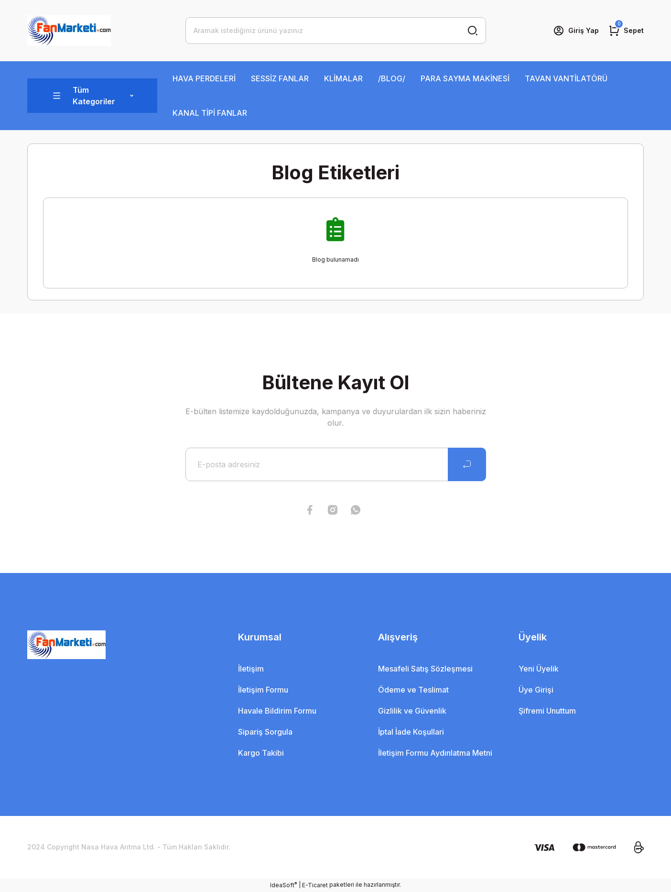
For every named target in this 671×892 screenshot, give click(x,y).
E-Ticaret (315, 885)
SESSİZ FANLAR (280, 78)
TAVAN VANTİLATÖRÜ (566, 78)
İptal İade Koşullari (411, 732)
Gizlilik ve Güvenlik (412, 711)
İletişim (251, 668)
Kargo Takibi (261, 753)
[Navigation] (92, 95)
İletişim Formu (263, 689)
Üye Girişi (536, 689)
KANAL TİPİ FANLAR (210, 113)
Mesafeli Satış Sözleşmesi (425, 668)
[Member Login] (576, 30)
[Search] (335, 30)
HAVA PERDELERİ (204, 78)
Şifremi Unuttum (547, 711)
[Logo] (69, 30)
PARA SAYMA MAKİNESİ (465, 78)
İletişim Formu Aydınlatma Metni (435, 753)
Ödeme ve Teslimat (413, 689)
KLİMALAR (343, 78)
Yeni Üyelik (539, 668)
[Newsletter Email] (335, 464)
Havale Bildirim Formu (277, 711)
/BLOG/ (391, 78)
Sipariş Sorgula (265, 732)
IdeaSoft (283, 885)
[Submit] (467, 464)
